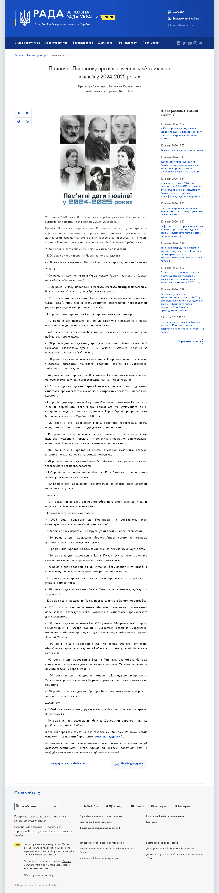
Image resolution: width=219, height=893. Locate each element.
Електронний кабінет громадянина (165, 816)
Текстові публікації (36, 55)
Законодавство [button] (83, 42)
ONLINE (108, 17)
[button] (36, 806)
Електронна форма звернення (96, 822)
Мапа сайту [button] (25, 792)
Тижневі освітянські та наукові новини (182, 150)
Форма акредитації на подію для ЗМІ (100, 828)
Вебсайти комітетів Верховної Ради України (102, 843)
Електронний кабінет (184, 18)
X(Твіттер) (114, 806)
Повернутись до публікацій (67, 763)
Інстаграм (159, 806)
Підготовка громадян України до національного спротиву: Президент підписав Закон (182, 211)
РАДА (49, 14)
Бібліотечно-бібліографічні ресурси (99, 858)
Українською (179, 25)
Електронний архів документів (162, 843)
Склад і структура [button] (27, 42)
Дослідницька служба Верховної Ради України (170, 849)
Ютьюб (137, 806)
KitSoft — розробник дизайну (38, 875)
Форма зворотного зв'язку (42, 855)
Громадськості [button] (127, 42)
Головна (19, 55)
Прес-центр (151, 42)
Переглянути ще (188, 341)
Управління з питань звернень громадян (101, 816)
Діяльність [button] (105, 42)
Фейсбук (91, 806)
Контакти (151, 822)
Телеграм (182, 806)
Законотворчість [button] (56, 42)
